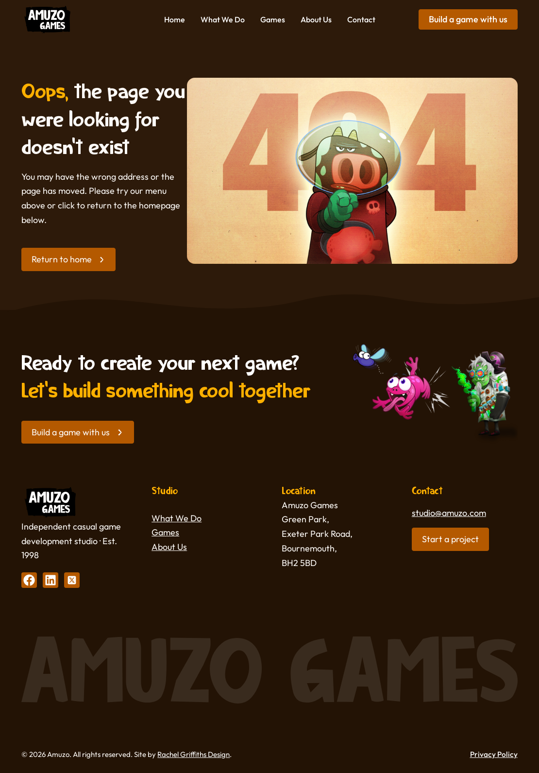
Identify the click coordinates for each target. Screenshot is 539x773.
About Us (316, 19)
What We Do (223, 19)
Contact (361, 19)
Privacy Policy (494, 754)
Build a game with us (468, 19)
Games (272, 19)
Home (174, 19)
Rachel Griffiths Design (193, 754)
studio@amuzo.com (449, 512)
